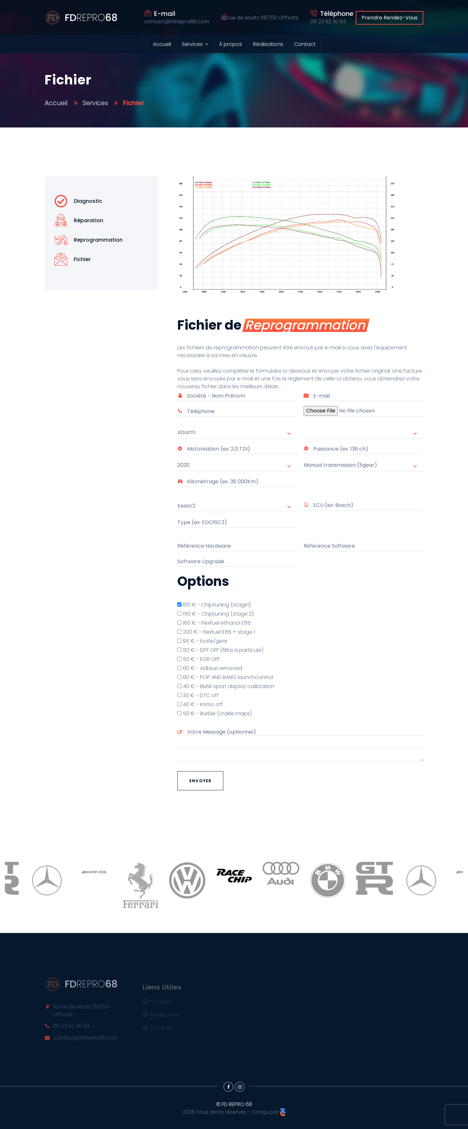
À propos (230, 44)
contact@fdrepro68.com (85, 1041)
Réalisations (268, 44)
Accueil (162, 44)
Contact (305, 44)
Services (192, 44)
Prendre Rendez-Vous (390, 17)
